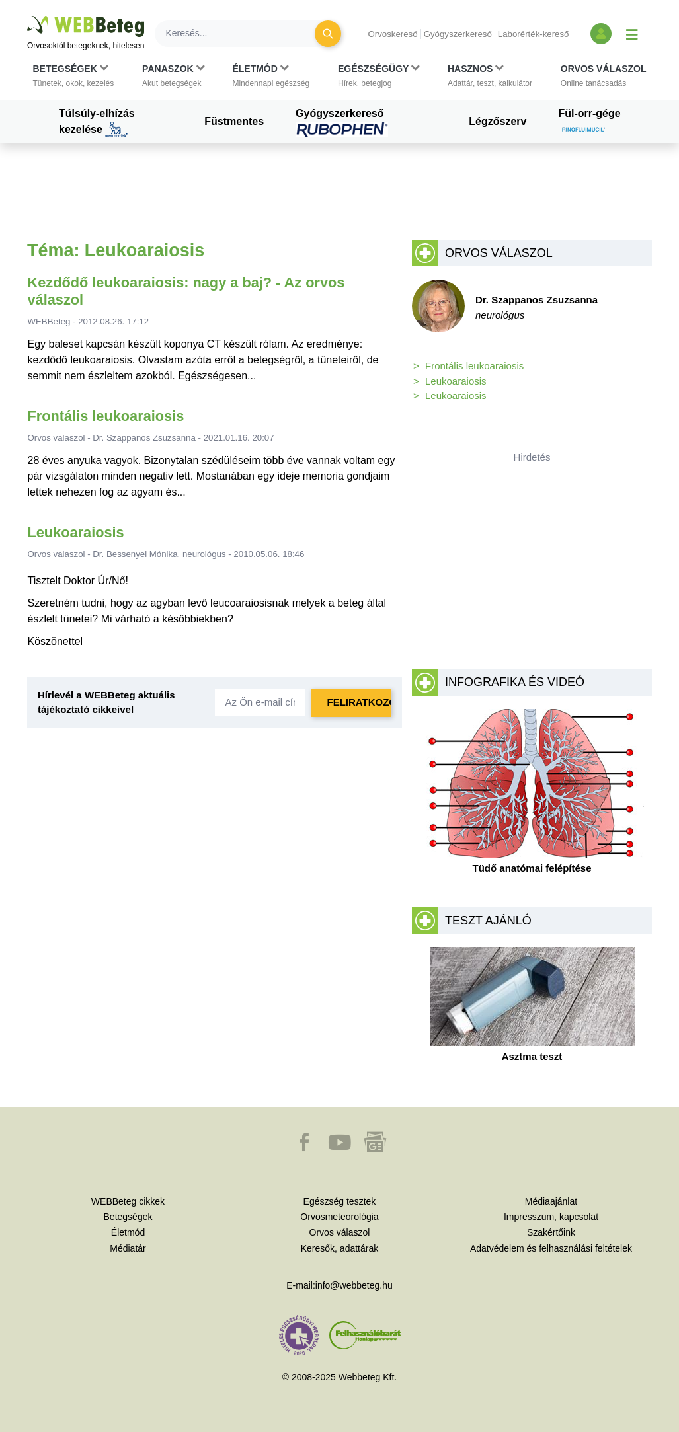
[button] (74, 76)
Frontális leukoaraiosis (106, 416)
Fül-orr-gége (589, 123)
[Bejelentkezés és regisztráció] (601, 33)
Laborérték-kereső (533, 34)
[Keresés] (243, 33)
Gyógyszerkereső (458, 34)
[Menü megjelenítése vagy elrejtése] (632, 33)
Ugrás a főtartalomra (27, 16)
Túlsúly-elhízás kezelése (97, 123)
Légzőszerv (497, 121)
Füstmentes (234, 121)
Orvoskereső (392, 34)
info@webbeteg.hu (354, 1285)
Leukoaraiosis (76, 532)
